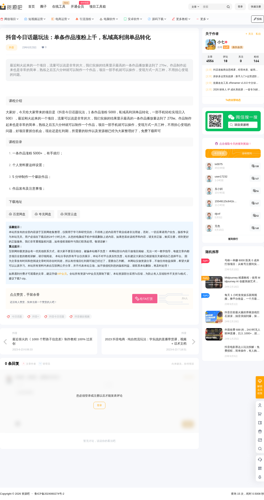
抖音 (11, 47)
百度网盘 (19, 246)
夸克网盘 (45, 246)
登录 (240, 6)
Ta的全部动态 (232, 100)
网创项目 (9, 19)
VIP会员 (62, 306)
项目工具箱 (97, 6)
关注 (249, 33)
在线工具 (58, 4)
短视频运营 (35, 19)
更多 (202, 19)
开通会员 (77, 4)
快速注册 (256, 6)
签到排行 (233, 239)
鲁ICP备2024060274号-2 (49, 493)
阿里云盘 (71, 246)
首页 (31, 6)
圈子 (43, 6)
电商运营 (60, 19)
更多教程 (181, 19)
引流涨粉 (84, 19)
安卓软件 (133, 19)
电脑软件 (109, 19)
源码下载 (157, 19)
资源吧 (25, 493)
